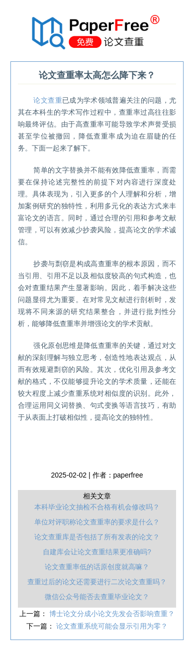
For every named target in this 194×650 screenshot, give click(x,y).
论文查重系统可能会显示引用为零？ (112, 626)
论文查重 (47, 100)
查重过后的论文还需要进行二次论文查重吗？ (97, 582)
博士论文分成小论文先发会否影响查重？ (112, 614)
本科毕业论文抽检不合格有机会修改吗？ (97, 507)
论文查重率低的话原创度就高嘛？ (97, 567)
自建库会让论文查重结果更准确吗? (97, 552)
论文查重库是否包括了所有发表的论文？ (97, 537)
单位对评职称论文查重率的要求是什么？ (97, 522)
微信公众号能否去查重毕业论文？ (97, 597)
